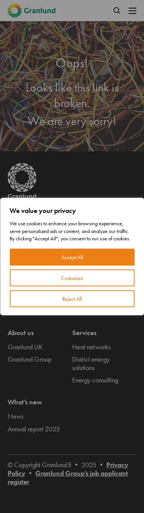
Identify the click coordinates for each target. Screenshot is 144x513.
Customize (72, 277)
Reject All (72, 298)
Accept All (72, 256)
